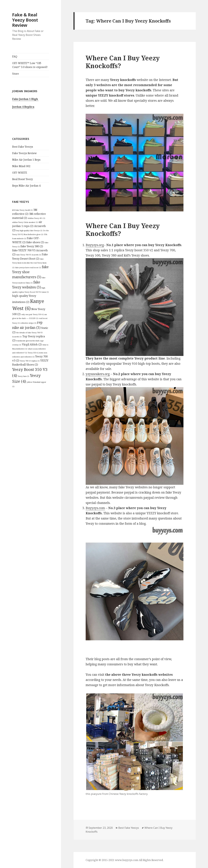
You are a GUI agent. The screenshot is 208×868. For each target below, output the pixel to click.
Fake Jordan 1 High (25, 99)
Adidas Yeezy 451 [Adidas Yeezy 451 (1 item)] (36, 218)
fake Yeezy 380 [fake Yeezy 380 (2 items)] (31, 246)
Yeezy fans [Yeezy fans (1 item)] (23, 376)
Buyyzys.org (95, 245)
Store (15, 73)
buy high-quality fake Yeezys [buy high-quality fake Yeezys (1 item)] (29, 230)
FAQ (14, 56)
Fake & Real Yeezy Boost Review (25, 20)
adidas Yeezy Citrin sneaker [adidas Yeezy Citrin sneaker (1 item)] (25, 222)
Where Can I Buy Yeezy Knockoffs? (123, 62)
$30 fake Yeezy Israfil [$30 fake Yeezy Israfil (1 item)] (22, 210)
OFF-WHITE (19, 172)
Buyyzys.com (95, 508)
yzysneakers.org (98, 374)
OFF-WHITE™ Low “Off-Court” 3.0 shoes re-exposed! (30, 65)
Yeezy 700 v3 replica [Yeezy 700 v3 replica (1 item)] (30, 361)
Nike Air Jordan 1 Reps (26, 159)
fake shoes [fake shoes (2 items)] (35, 242)
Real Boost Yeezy (22, 179)
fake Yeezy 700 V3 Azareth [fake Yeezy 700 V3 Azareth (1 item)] (28, 255)
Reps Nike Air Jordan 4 (26, 185)
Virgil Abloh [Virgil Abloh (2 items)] (32, 344)
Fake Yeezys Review (24, 153)
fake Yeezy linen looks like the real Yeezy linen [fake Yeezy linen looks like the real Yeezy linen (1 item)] (29, 263)
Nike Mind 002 (21, 166)
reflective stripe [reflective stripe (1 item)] (28, 323)
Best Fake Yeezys (22, 146)
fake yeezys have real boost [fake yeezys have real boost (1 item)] (28, 267)
